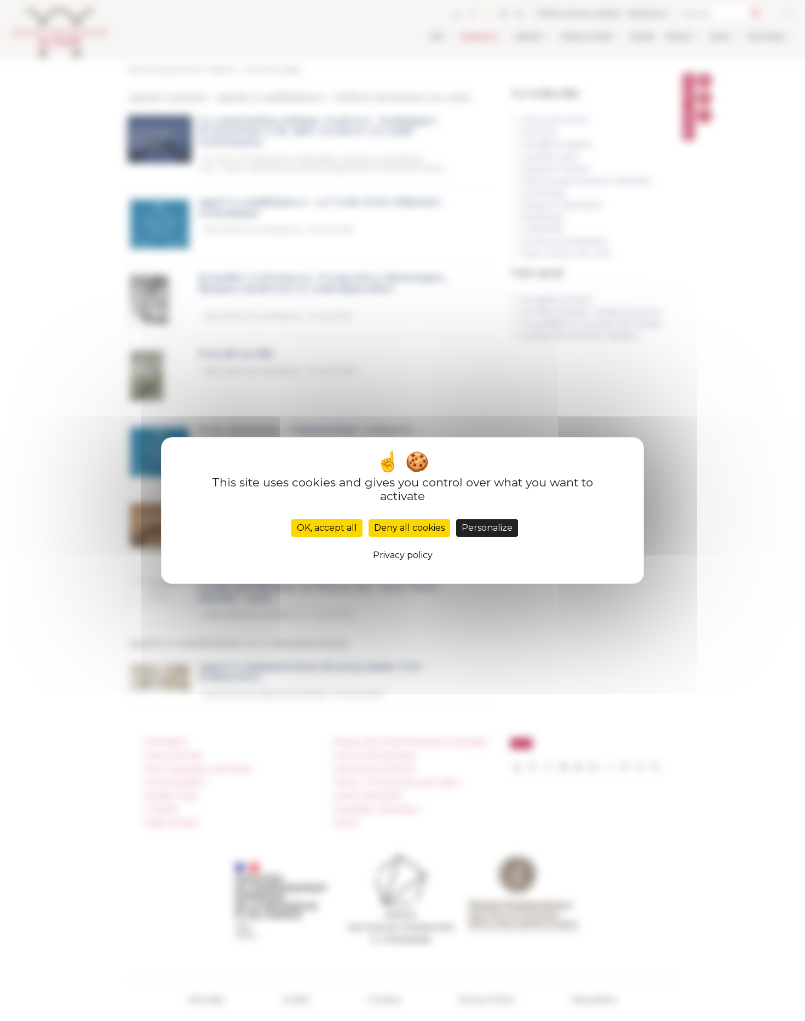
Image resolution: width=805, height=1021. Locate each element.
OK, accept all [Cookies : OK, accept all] (327, 528)
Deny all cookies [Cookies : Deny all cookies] (409, 528)
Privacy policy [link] (403, 555)
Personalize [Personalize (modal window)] (487, 528)
